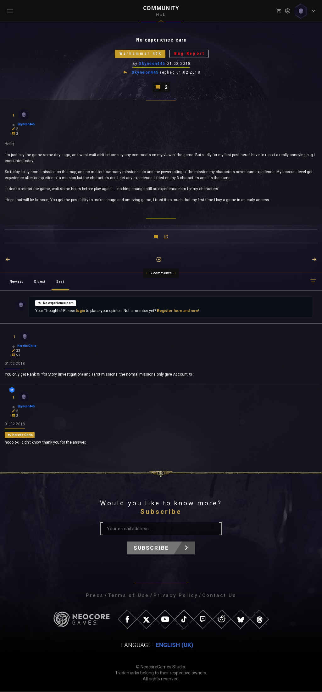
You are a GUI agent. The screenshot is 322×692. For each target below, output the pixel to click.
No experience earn (56, 303)
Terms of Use (128, 596)
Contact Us (219, 596)
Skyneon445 (152, 64)
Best (60, 282)
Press (94, 596)
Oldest (40, 282)
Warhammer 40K (140, 54)
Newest (16, 282)
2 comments (161, 273)
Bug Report (191, 54)
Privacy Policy (175, 596)
